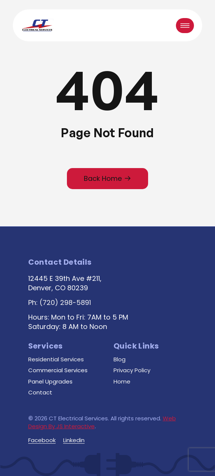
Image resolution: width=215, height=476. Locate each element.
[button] (185, 25)
